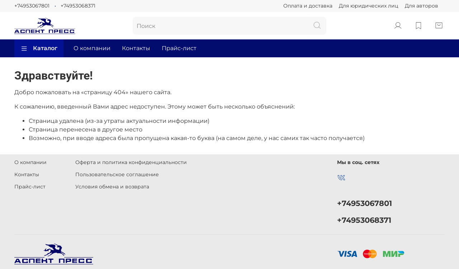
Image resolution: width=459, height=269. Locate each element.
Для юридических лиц (368, 6)
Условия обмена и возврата (112, 186)
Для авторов (421, 6)
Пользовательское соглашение (117, 174)
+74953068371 (78, 6)
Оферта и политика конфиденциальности (131, 162)
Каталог (38, 48)
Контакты (136, 48)
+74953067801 (31, 6)
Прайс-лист (179, 48)
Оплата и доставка (307, 6)
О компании (92, 48)
